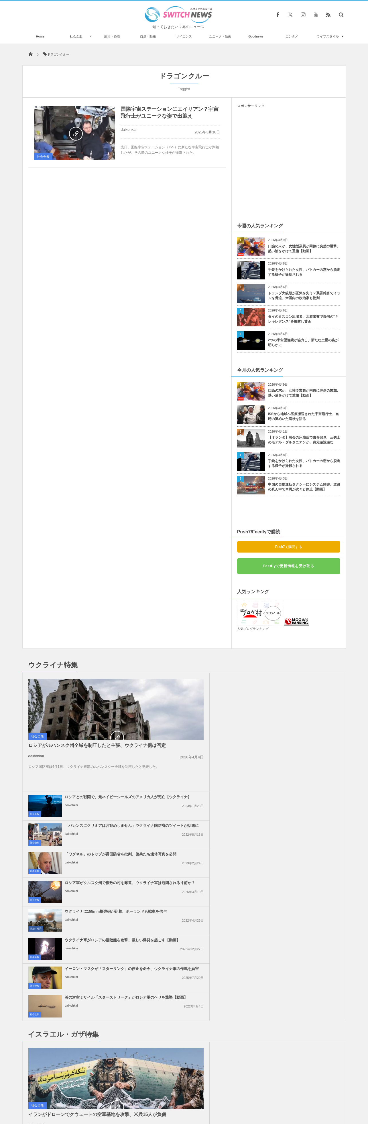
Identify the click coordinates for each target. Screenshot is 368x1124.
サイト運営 (125, 1098)
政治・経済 (112, 36)
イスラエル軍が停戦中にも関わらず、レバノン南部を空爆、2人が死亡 (302, 876)
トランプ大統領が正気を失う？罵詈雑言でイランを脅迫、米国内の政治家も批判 (304, 295)
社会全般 (76, 36)
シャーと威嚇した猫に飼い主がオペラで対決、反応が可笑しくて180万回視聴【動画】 (87, 1061)
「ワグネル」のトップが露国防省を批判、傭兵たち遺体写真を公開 (197, 709)
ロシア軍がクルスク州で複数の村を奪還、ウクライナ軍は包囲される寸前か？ (302, 712)
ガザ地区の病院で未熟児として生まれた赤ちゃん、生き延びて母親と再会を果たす (197, 819)
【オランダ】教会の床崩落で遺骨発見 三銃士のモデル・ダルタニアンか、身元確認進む (304, 439)
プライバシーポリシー (160, 1098)
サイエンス (184, 36)
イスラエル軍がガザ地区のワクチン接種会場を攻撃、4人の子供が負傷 (302, 819)
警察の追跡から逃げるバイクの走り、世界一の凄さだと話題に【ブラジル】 (87, 1038)
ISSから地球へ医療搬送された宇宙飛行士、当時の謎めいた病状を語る (303, 416)
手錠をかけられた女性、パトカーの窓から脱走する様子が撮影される (304, 272)
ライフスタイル (328, 36)
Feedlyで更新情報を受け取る (288, 566)
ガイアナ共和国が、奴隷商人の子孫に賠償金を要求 (87, 1014)
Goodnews (255, 36)
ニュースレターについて (234, 1098)
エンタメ (292, 36)
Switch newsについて (91, 1098)
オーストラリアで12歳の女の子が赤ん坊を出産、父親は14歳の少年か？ (87, 967)
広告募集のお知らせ (277, 1098)
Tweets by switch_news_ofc (184, 960)
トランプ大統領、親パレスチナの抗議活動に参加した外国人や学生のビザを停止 (197, 905)
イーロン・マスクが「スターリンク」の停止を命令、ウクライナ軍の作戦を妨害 (197, 769)
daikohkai (128, 129)
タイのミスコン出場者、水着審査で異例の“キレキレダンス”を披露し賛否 (303, 319)
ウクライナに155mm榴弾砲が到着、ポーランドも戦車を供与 (196, 737)
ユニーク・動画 (220, 36)
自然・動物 (148, 36)
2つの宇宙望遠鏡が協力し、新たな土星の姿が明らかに (303, 342)
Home (40, 36)
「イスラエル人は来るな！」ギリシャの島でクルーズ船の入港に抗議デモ (302, 847)
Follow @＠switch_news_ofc (184, 970)
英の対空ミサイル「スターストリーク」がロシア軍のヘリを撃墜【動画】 (302, 769)
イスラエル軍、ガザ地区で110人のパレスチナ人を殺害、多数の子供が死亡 (197, 876)
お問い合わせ (196, 1098)
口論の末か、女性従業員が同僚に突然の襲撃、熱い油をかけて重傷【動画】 (304, 248)
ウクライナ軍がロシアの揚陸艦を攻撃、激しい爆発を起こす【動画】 (302, 740)
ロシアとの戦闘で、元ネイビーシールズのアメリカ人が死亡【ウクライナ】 (197, 683)
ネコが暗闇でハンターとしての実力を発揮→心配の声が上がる (87, 991)
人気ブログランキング (253, 628)
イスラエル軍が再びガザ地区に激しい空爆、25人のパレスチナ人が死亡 (302, 905)
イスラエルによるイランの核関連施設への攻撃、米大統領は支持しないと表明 (197, 847)
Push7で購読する (288, 547)
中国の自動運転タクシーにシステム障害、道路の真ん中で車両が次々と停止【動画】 (304, 486)
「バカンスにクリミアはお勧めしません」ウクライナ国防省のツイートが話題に (302, 683)
